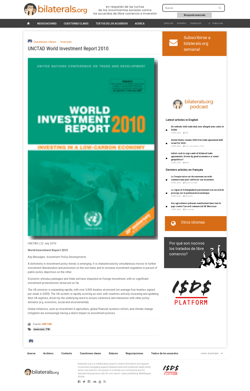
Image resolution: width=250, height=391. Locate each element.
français (195, 23)
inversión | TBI (42, 329)
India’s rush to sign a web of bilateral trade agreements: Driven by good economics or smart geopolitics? (195, 156)
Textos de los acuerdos (112, 23)
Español (182, 23)
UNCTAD (47, 324)
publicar (215, 23)
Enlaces (113, 353)
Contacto (66, 353)
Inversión (66, 42)
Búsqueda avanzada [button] (194, 15)
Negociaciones (47, 23)
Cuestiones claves (76, 23)
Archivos (48, 353)
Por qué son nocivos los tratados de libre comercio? (187, 248)
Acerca (139, 23)
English (168, 23)
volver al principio (212, 353)
